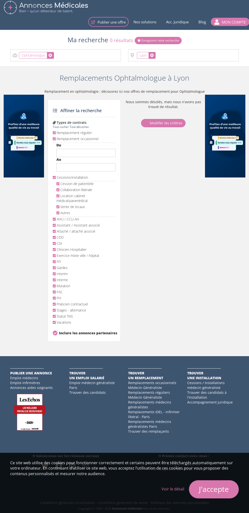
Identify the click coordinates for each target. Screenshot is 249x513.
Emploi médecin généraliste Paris (92, 385)
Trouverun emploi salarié (86, 375)
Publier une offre (108, 22)
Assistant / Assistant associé (76, 225)
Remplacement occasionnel (75, 138)
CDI (57, 243)
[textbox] (56, 54)
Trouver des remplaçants (148, 431)
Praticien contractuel (70, 304)
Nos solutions (144, 21)
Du (58, 145)
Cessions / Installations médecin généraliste (206, 385)
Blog (202, 21)
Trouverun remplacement (145, 375)
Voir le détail (172, 489)
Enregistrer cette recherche (158, 40)
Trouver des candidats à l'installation (207, 395)
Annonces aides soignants (31, 387)
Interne (60, 280)
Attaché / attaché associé (74, 231)
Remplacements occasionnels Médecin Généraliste (152, 385)
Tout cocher (61, 127)
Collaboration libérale (74, 189)
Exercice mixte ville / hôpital (76, 255)
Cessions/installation (70, 177)
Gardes (60, 267)
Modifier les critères (163, 123)
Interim (60, 273)
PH (57, 298)
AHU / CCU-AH (66, 219)
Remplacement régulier (72, 132)
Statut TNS (63, 316)
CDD (58, 237)
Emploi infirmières (25, 382)
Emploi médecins (24, 378)
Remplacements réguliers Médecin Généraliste (149, 395)
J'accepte (214, 489)
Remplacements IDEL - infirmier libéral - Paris (154, 414)
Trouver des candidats (87, 392)
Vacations (62, 322)
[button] (230, 22)
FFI (57, 261)
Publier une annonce (31, 373)
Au (58, 159)
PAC (58, 292)
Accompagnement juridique (210, 402)
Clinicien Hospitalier (70, 249)
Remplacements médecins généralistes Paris (149, 424)
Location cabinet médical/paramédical (72, 198)
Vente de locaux (70, 206)
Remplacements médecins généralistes (149, 404)
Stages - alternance (69, 310)
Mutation (61, 286)
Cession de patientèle (75, 183)
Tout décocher (79, 127)
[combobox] (65, 55)
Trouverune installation (204, 375)
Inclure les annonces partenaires (87, 333)
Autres (63, 212)
